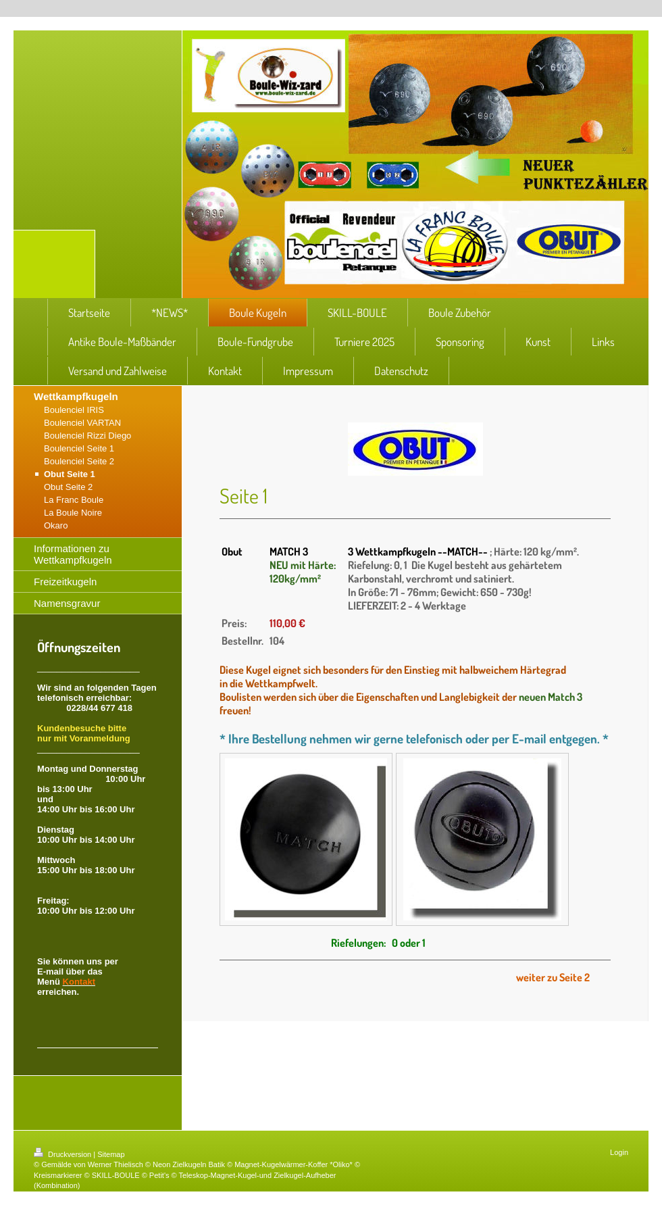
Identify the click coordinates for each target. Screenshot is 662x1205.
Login (619, 1152)
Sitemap (110, 1154)
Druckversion (63, 1154)
